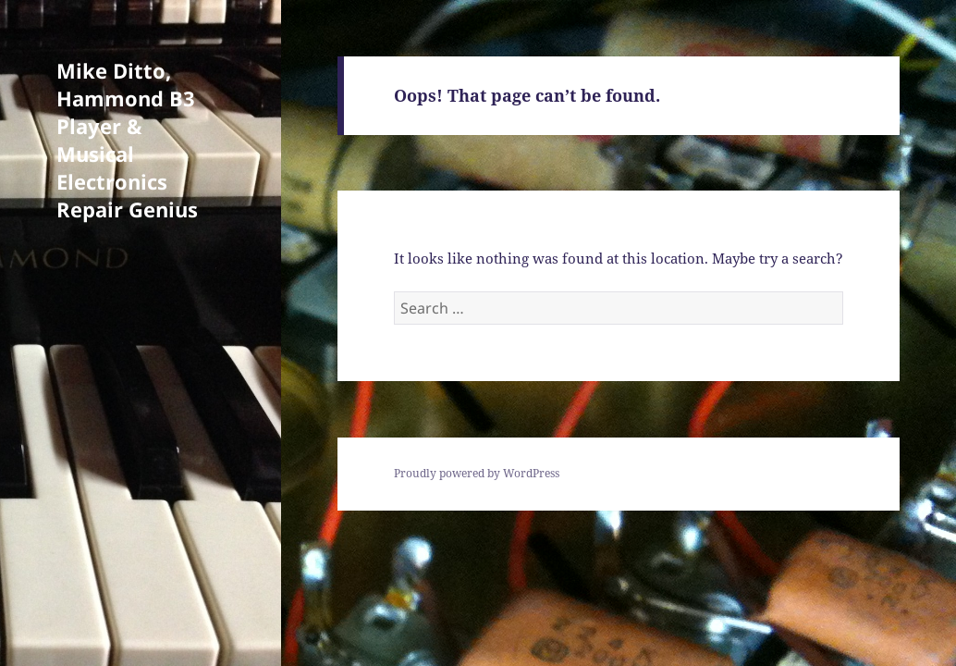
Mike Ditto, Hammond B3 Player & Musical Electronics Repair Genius (127, 139)
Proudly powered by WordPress (476, 473)
